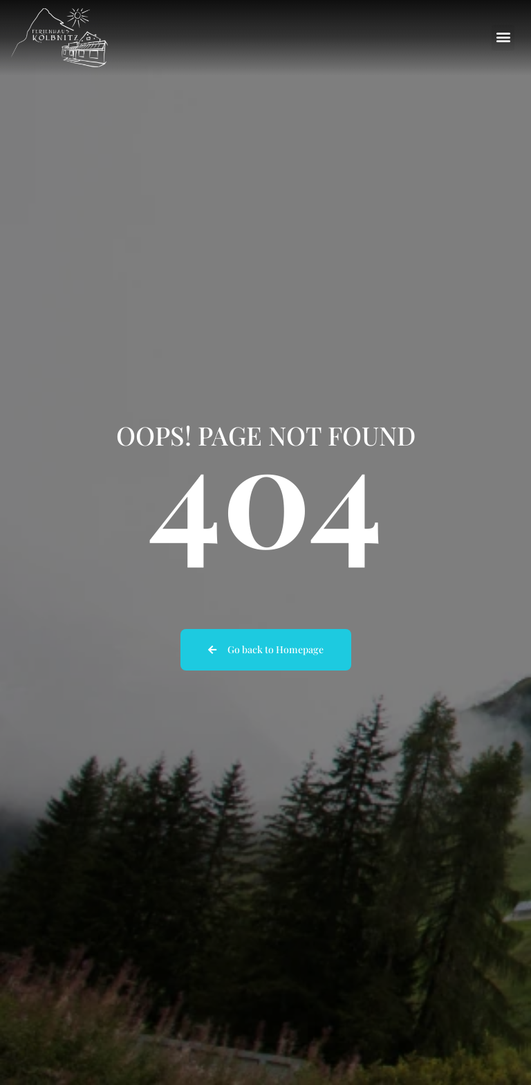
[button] (503, 38)
